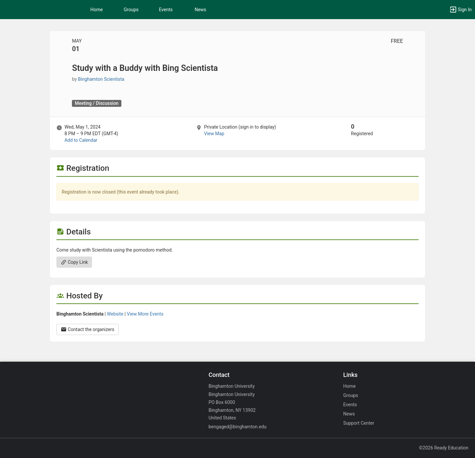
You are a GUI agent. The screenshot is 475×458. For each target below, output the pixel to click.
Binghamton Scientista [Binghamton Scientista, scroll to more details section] (101, 79)
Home (349, 386)
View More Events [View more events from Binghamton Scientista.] (145, 314)
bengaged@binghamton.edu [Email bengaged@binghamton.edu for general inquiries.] (237, 426)
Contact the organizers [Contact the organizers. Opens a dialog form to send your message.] (87, 329)
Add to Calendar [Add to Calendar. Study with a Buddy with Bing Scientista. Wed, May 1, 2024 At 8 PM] (80, 140)
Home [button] (96, 9)
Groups (131, 9)
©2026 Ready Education (443, 447)
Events (166, 9)
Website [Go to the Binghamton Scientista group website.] (115, 314)
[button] (460, 9)
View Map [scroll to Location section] (214, 133)
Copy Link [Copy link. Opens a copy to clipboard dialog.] (74, 262)
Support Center (358, 423)
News (200, 9)
